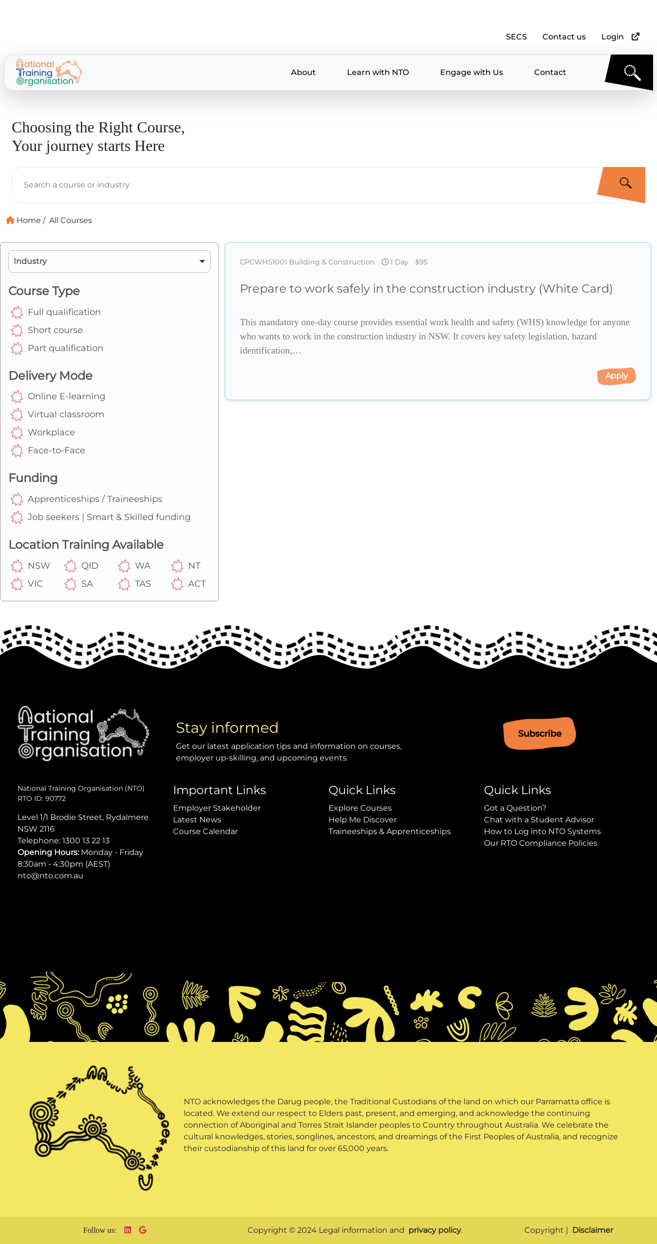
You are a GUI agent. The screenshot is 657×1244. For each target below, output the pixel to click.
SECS (516, 36)
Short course (47, 330)
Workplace (43, 432)
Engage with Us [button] (471, 72)
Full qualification (56, 312)
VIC (27, 584)
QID (81, 566)
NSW (29, 566)
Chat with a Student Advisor (539, 819)
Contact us (564, 36)
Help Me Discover (362, 819)
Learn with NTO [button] (378, 72)
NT (185, 566)
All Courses (70, 220)
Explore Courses (360, 808)
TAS (134, 584)
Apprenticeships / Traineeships (86, 499)
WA (134, 566)
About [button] (303, 72)
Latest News (197, 819)
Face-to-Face (48, 450)
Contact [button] (550, 72)
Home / (25, 220)
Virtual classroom (57, 414)
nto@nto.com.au (50, 875)
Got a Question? (515, 808)
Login (612, 36)
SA (78, 584)
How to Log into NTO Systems (542, 831)
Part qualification (57, 348)
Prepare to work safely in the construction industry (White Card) (426, 288)
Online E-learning (58, 396)
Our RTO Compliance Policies (541, 843)
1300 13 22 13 (86, 840)
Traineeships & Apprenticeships (389, 831)
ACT (188, 584)
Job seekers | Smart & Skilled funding (101, 517)
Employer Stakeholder (217, 808)
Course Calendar (205, 831)
